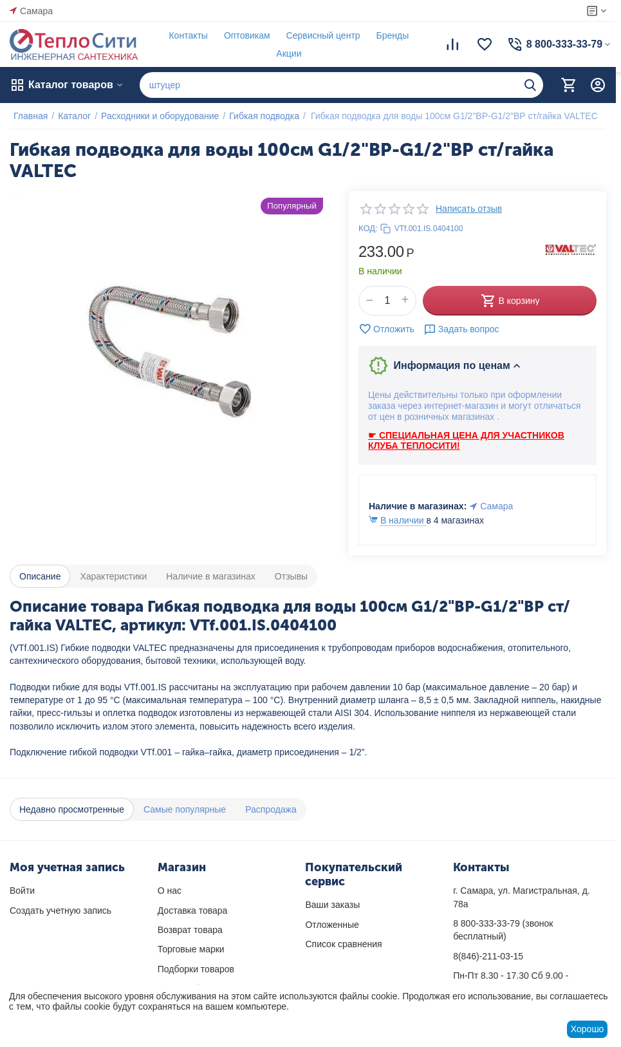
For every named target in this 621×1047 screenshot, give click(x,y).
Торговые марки (191, 949)
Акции (284, 53)
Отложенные (331, 925)
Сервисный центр (320, 35)
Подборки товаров (196, 969)
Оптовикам (243, 35)
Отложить (386, 329)
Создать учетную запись (60, 910)
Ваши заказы (332, 905)
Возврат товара (190, 930)
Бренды (389, 35)
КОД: (368, 228)
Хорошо (587, 1029)
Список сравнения (343, 944)
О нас (169, 890)
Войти (22, 890)
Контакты (184, 35)
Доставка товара (193, 910)
